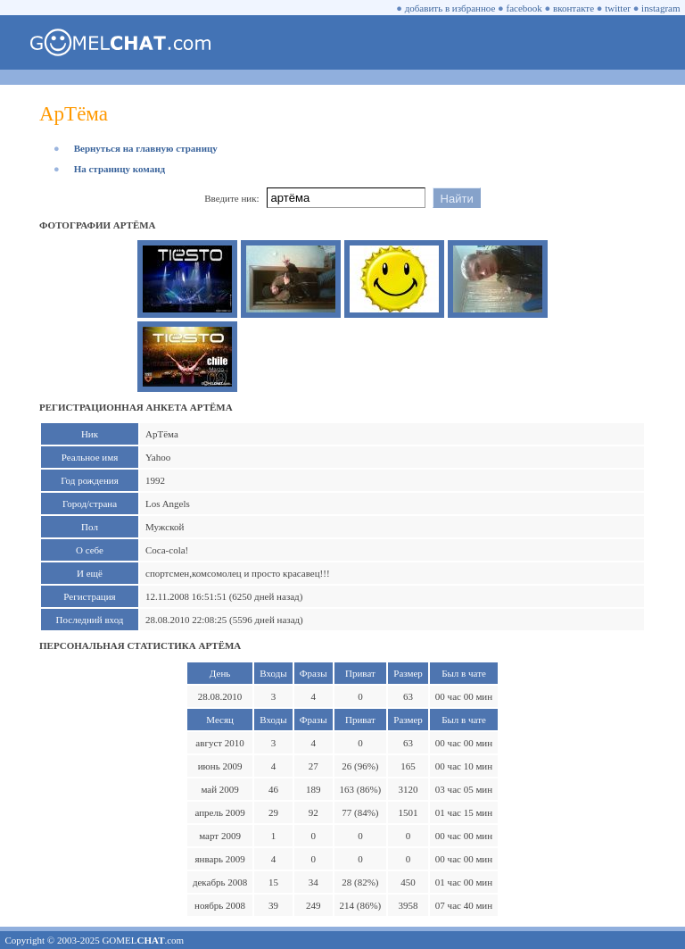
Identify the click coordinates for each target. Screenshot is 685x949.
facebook (524, 8)
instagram (660, 8)
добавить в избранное (450, 8)
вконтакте (573, 8)
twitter (618, 8)
